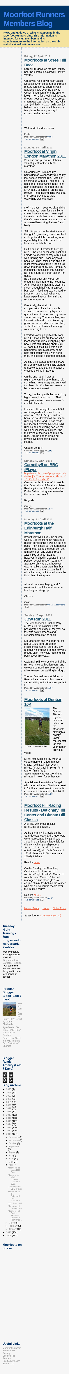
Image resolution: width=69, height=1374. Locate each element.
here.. (37, 862)
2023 (9, 1096)
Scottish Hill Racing (9, 1352)
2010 (9, 1232)
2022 (9, 1099)
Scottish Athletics (11, 1361)
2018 (9, 1111)
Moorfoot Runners (12, 1348)
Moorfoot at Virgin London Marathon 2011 (45, 153)
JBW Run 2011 (37, 619)
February (13, 1226)
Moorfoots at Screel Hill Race (14, 1170)
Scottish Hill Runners (9, 1357)
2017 (9, 1115)
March (12, 1222)
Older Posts (59, 908)
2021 (9, 1102)
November (14, 1140)
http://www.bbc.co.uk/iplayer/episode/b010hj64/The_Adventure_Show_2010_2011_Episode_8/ (45, 476)
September (14, 1146)
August (12, 1152)
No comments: (32, 139)
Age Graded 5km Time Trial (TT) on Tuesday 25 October (12, 1031)
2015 (9, 1121)
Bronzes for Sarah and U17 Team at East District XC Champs (12, 1042)
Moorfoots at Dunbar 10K (15, 1207)
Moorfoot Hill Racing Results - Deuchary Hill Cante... (15, 1215)
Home (46, 908)
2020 (9, 1105)
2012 (9, 1130)
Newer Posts (31, 908)
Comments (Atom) (50, 915)
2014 (9, 1124)
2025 (9, 1089)
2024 (9, 1092)
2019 (9, 1108)
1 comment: (59, 605)
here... (37, 894)
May (11, 1162)
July (11, 1155)
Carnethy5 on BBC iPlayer (15, 1188)
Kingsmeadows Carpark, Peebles (12, 961)
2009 (9, 1235)
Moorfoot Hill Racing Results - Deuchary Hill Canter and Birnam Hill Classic (44, 812)
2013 (9, 1127)
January (13, 1229)
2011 (9, 1134)
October (13, 1143)
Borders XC (9, 1363)
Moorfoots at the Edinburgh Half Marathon (39, 528)
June (11, 1158)
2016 (9, 1118)
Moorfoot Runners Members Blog (34, 19)
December (14, 1137)
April (11, 1165)
